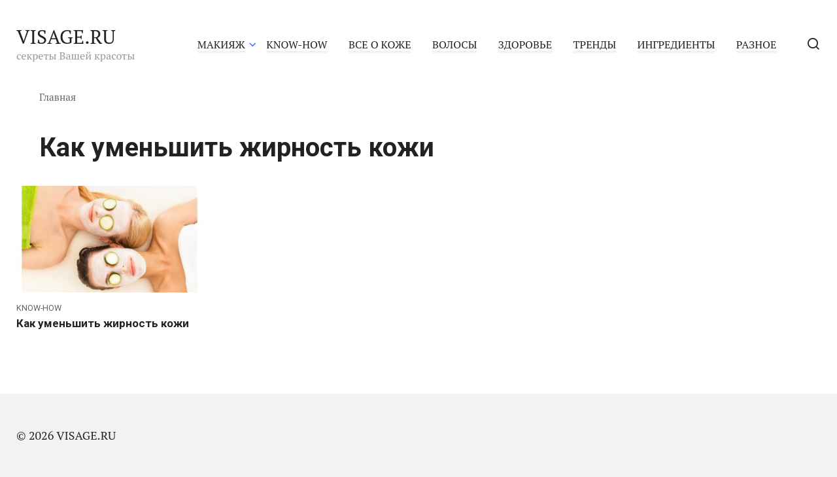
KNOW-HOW (296, 44)
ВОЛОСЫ (454, 44)
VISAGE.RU (66, 37)
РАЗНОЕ (756, 44)
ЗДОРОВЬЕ (525, 44)
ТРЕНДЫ (594, 44)
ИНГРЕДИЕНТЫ (676, 44)
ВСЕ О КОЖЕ (380, 44)
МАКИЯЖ (221, 44)
